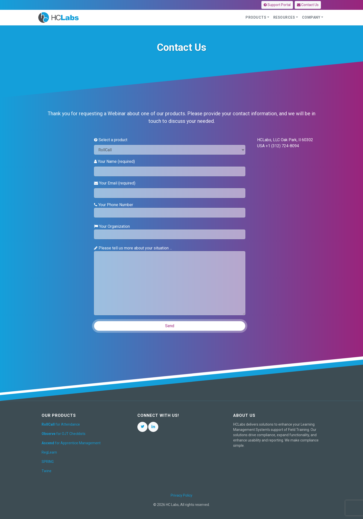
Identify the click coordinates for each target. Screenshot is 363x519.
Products (256, 17)
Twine (46, 471)
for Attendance (61, 424)
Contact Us (308, 5)
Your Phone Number (169, 209)
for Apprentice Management (71, 443)
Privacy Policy (181, 495)
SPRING (48, 462)
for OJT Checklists (63, 434)
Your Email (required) (114, 183)
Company (311, 17)
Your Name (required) (114, 161)
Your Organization (169, 231)
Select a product (110, 139)
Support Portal (277, 5)
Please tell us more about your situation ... (169, 280)
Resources (284, 17)
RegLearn (49, 452)
